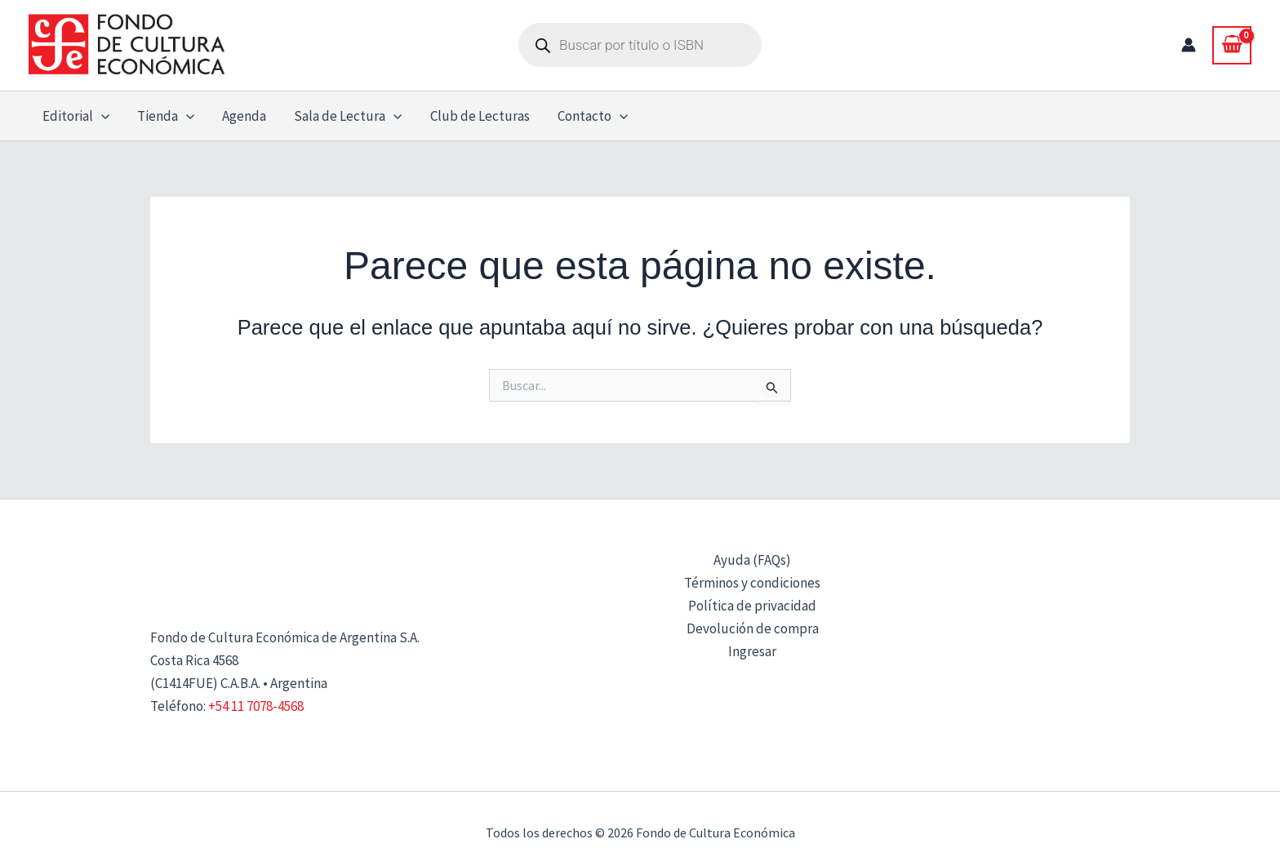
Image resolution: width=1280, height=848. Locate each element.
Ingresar (752, 651)
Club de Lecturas (480, 116)
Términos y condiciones (752, 583)
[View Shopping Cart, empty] (1231, 45)
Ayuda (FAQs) (752, 560)
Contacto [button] (593, 115)
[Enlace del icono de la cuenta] (1188, 45)
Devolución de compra (753, 628)
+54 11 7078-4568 (256, 706)
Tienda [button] (165, 115)
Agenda (244, 116)
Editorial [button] (75, 115)
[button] (101, 115)
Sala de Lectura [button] (348, 115)
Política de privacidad (752, 606)
